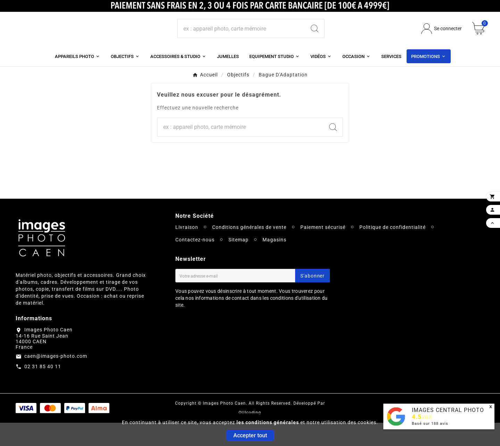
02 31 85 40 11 (42, 389)
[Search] (314, 40)
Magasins (274, 263)
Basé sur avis (430, 423)
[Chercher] (241, 40)
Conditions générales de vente (249, 250)
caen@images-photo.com (55, 379)
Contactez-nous (195, 263)
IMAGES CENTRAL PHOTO (448, 410)
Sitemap (238, 263)
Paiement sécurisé (322, 250)
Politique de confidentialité (392, 250)
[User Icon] (441, 40)
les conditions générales (267, 422)
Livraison (186, 250)
